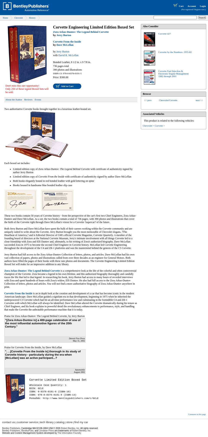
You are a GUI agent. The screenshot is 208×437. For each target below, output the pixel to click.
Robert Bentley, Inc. (81, 430)
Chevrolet (18, 18)
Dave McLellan (65, 44)
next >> (199, 100)
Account (191, 6)
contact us (8, 422)
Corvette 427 (164, 33)
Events (38, 99)
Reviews (28, 99)
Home (5, 18)
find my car (81, 422)
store (69, 422)
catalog (60, 422)
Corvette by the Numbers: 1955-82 (175, 52)
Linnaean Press (46, 430)
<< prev (148, 100)
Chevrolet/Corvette (168, 100)
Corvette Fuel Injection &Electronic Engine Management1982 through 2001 (173, 74)
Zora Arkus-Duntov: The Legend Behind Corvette (81, 31)
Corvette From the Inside (67, 41)
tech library (47, 422)
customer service (27, 422)
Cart (178, 6)
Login (203, 6)
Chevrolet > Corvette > (154, 125)
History (32, 18)
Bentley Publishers (11, 428)
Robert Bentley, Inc (70, 428)
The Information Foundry (69, 433)
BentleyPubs (27, 430)
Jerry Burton (64, 35)
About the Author (13, 99)
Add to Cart (67, 86)
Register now (199, 9)
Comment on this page (197, 414)
